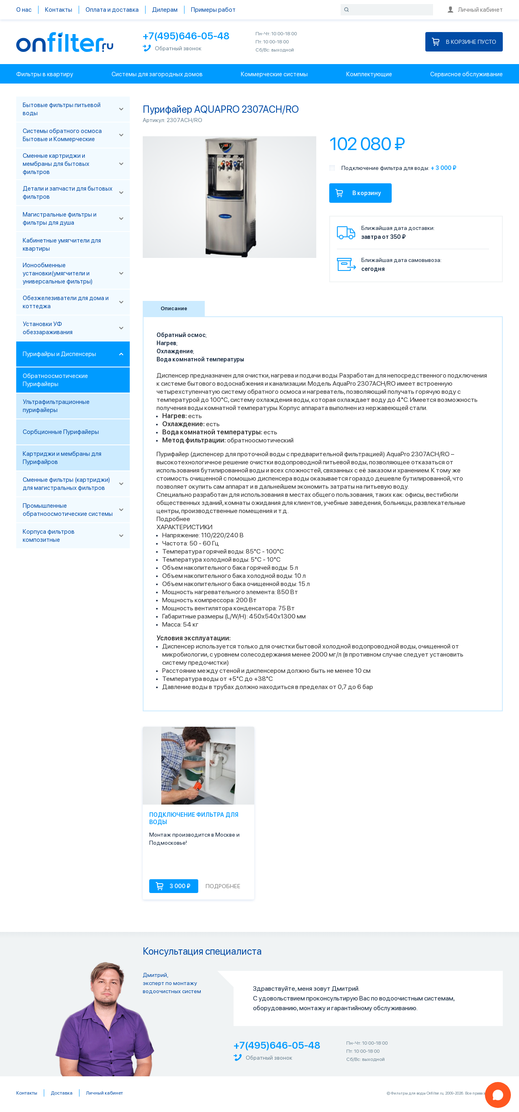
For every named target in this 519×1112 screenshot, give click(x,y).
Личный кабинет (475, 9)
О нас (24, 9)
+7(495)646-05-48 (186, 36)
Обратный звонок (172, 48)
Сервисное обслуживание (466, 74)
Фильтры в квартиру (44, 74)
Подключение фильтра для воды (193, 818)
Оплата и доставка (112, 9)
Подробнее (173, 519)
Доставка (62, 1093)
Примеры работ (213, 9)
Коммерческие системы (274, 74)
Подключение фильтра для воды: (385, 168)
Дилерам (165, 9)
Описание (174, 308)
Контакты (58, 9)
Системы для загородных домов (157, 74)
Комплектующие (369, 74)
